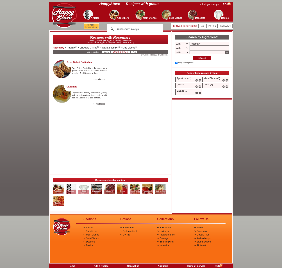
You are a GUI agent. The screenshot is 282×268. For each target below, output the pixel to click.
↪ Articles (88, 227)
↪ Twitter (199, 227)
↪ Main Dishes (91, 234)
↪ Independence (166, 234)
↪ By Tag (125, 234)
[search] (134, 29)
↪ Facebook (200, 231)
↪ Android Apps (202, 238)
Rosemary (58, 47)
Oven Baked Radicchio (79, 62)
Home (72, 266)
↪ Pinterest (200, 245)
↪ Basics (88, 245)
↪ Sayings (162, 238)
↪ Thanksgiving (165, 241)
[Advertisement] (140, 114)
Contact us (133, 266)
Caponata (72, 86)
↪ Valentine (163, 245)
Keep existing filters (186, 63)
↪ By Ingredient (128, 231)
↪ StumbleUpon (202, 241)
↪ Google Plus (201, 234)
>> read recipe (99, 79)
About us (163, 266)
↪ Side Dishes (91, 238)
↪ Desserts (89, 241)
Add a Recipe (101, 266)
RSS (218, 266)
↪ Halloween (164, 227)
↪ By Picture (127, 227)
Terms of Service (196, 266)
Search (202, 58)
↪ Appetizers (90, 231)
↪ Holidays (163, 231)
